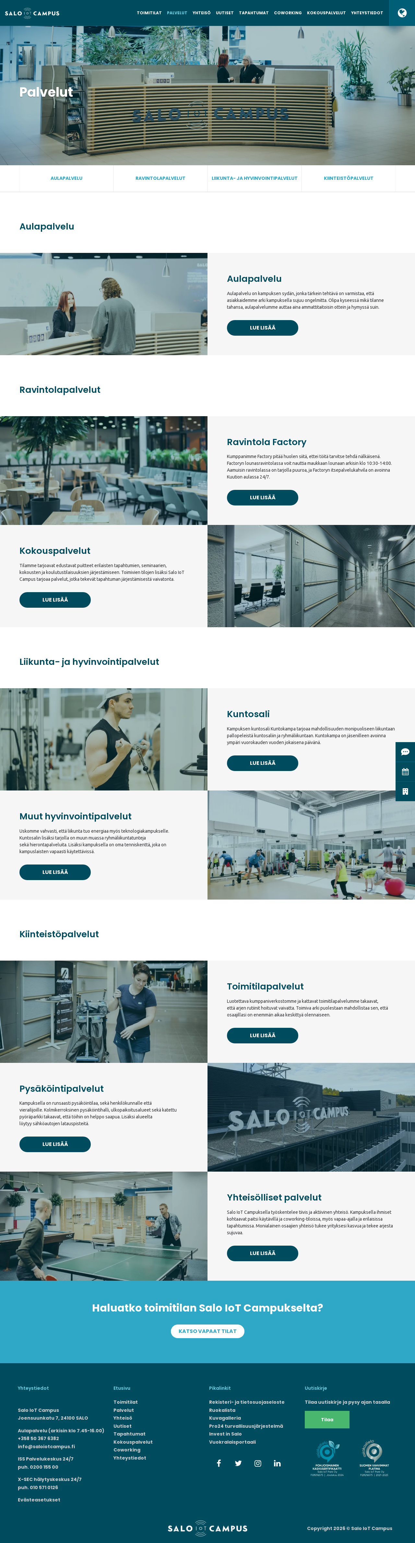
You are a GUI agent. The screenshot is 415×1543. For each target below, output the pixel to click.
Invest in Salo (225, 1434)
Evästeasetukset (39, 1500)
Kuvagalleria (225, 1418)
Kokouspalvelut (326, 13)
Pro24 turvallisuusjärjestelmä (246, 1426)
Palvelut (177, 13)
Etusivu (121, 1388)
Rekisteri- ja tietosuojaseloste (247, 1402)
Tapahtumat (254, 13)
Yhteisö (202, 13)
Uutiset (225, 13)
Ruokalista (222, 1410)
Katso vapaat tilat (208, 1331)
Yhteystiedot (367, 13)
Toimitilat (149, 13)
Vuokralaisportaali (232, 1442)
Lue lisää (263, 327)
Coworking (288, 13)
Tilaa (327, 1419)
